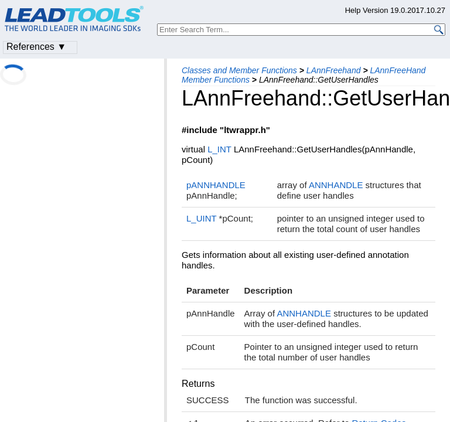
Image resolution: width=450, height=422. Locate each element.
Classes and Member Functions (239, 70)
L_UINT (201, 218)
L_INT (219, 149)
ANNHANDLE (336, 185)
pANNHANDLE (216, 185)
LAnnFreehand (333, 70)
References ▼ (36, 47)
